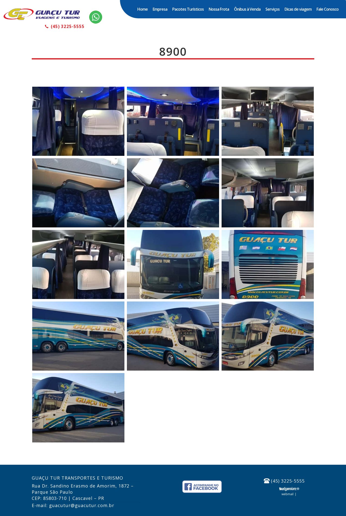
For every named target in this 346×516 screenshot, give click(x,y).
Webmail (287, 494)
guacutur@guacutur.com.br (81, 505)
